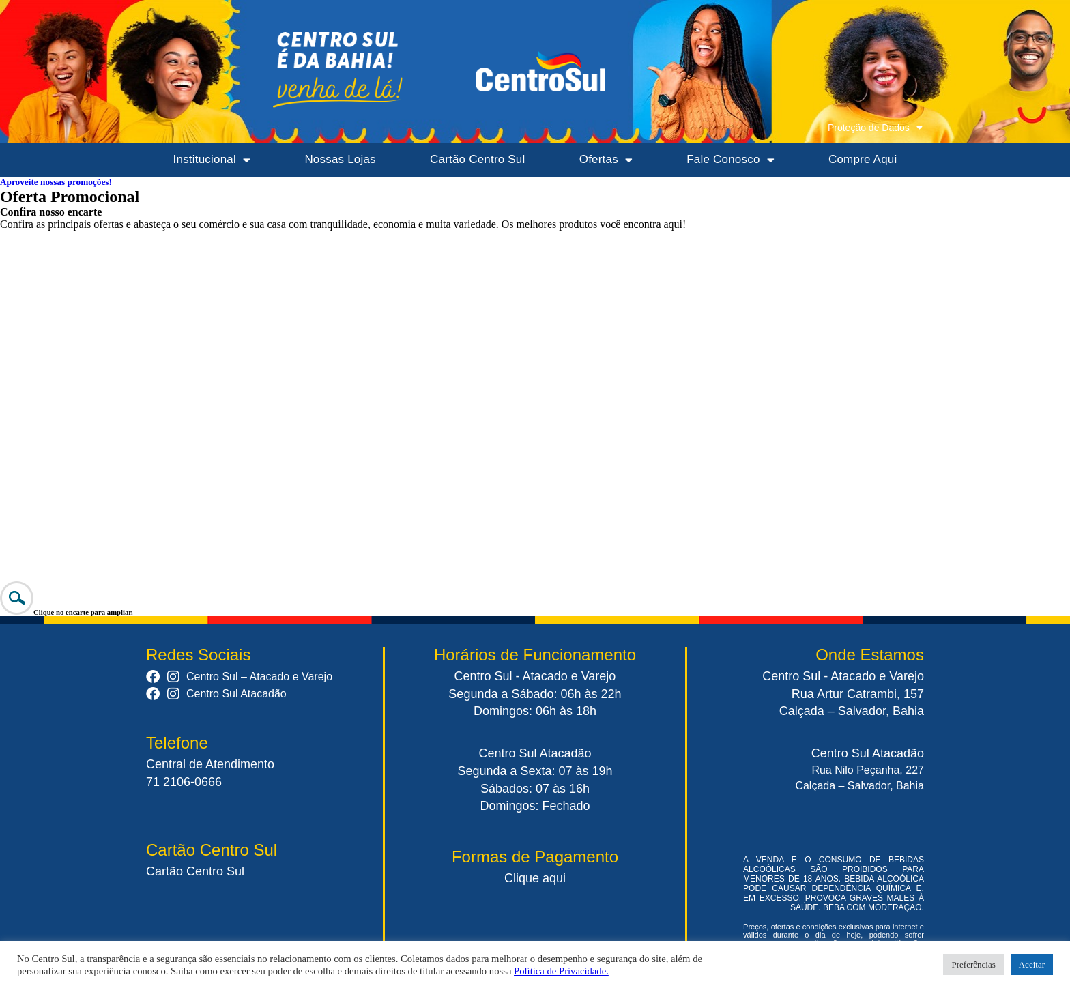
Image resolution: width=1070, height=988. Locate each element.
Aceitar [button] (1032, 964)
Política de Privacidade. (561, 970)
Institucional (212, 160)
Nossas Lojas (339, 159)
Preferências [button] (973, 964)
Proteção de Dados (875, 127)
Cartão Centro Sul (477, 159)
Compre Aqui (862, 159)
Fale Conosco (730, 160)
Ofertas (606, 160)
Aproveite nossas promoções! (56, 182)
